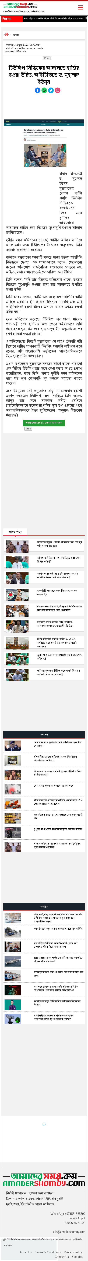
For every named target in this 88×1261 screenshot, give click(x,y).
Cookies (77, 1257)
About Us (26, 1252)
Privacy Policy (73, 1252)
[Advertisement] (44, 105)
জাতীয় (16, 35)
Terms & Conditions (48, 1252)
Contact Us (62, 1257)
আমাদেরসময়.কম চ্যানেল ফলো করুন (44, 423)
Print (46, 58)
